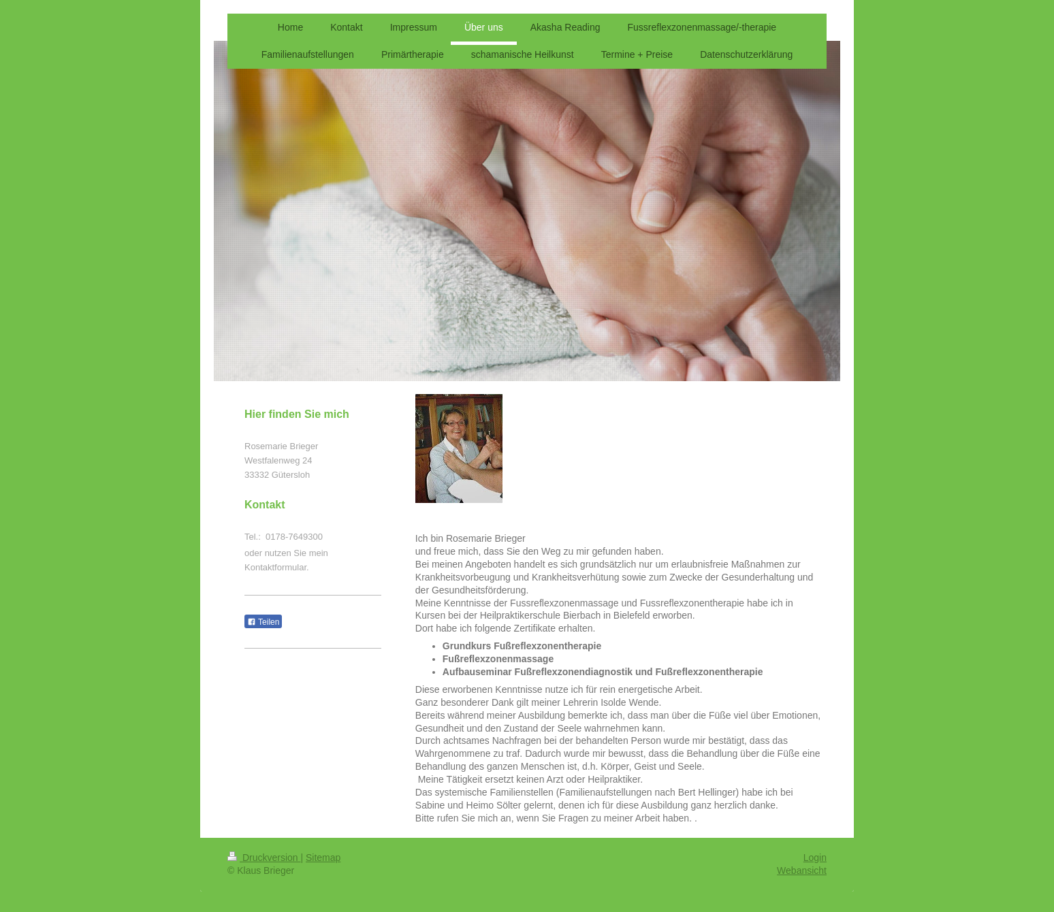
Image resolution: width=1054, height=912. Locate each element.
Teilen (263, 622)
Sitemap (323, 857)
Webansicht (802, 870)
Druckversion (263, 857)
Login (815, 857)
